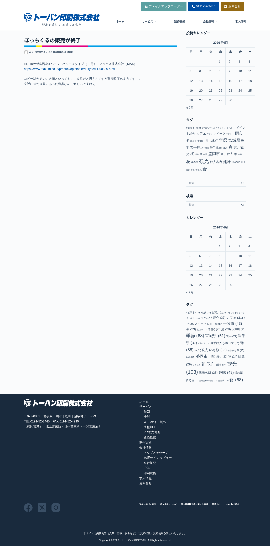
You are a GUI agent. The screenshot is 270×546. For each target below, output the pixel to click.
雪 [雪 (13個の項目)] (242, 162)
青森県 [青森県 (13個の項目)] (198, 170)
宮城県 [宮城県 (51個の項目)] (234, 140)
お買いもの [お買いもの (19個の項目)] (208, 127)
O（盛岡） (69, 52)
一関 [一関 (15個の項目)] (228, 133)
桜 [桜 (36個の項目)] (192, 154)
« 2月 (190, 107)
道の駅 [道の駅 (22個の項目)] (236, 162)
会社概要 (150, 463)
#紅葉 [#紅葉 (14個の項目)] (198, 128)
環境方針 (216, 504)
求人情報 (240, 21)
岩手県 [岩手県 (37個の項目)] (195, 147)
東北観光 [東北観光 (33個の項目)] (204, 350)
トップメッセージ (156, 452)
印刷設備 (150, 473)
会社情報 (211, 22)
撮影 (147, 417)
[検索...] (212, 183)
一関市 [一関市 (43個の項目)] (237, 133)
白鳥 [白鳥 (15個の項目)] (205, 154)
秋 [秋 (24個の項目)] (228, 154)
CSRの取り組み (232, 504)
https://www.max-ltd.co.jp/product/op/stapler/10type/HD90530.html (69, 69)
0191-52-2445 (203, 6)
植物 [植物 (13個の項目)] (197, 154)
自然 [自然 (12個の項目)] (240, 154)
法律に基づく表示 (147, 504)
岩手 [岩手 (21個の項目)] (231, 336)
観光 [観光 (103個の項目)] (204, 161)
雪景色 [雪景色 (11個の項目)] (204, 381)
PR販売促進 (152, 432)
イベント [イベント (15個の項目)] (230, 128)
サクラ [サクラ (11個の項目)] (210, 134)
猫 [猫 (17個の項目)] (201, 154)
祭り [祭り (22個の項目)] (223, 154)
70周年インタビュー (158, 458)
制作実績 (179, 21)
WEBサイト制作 (155, 422)
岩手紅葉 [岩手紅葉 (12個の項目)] (205, 148)
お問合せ (232, 6)
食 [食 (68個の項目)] (204, 169)
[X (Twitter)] (42, 507)
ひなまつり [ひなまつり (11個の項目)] (220, 128)
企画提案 (150, 437)
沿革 (147, 468)
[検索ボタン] (242, 183)
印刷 (147, 412)
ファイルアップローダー (164, 6)
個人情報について (168, 504)
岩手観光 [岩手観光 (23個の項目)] (216, 147)
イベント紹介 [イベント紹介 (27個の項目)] (213, 317)
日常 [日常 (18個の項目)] (225, 147)
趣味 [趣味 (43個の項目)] (227, 162)
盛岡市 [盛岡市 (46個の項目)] (214, 154)
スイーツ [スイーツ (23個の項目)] (219, 133)
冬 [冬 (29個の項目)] (187, 140)
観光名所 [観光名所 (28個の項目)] (216, 162)
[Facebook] (28, 507)
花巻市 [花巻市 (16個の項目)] (194, 162)
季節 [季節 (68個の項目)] (223, 140)
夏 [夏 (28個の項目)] (207, 140)
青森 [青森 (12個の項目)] (193, 170)
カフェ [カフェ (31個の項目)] (201, 133)
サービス (150, 22)
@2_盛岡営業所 (56, 52)
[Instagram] (55, 507)
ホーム (120, 21)
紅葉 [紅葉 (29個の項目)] (234, 154)
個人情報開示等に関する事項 (194, 504)
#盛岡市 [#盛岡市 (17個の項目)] (190, 127)
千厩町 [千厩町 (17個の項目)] (201, 140)
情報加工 (150, 427)
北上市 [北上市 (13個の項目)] (193, 141)
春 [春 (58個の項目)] (231, 147)
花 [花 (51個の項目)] (188, 161)
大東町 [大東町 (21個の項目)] (213, 140)
